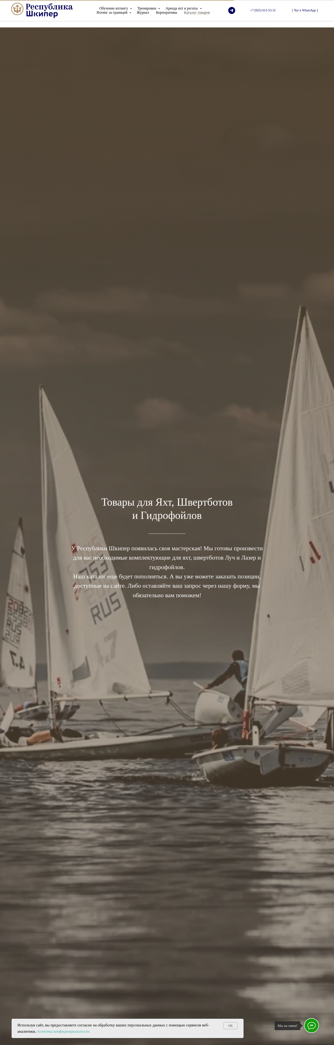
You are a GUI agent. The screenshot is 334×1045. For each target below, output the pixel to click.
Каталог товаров (197, 12)
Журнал (143, 12)
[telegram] (231, 10)
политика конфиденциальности (63, 1031)
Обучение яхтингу (114, 8)
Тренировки (147, 8)
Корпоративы (166, 12)
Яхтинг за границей (112, 12)
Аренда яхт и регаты (182, 8)
